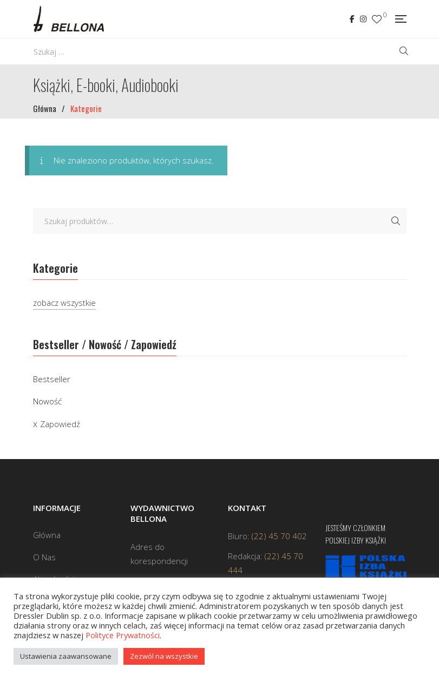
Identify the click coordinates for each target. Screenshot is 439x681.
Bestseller (51, 379)
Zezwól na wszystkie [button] (164, 656)
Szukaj (396, 221)
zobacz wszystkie (64, 302)
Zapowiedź (60, 423)
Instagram (363, 19)
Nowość (47, 401)
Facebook (352, 19)
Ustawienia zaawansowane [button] (66, 656)
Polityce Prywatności (123, 635)
